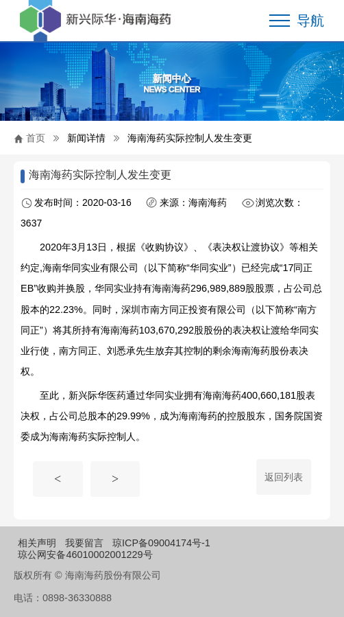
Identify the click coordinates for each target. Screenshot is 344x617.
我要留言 (84, 542)
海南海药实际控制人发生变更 (189, 137)
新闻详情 (86, 137)
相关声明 (37, 542)
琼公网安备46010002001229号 (85, 554)
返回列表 (284, 477)
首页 (35, 137)
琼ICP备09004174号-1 (161, 542)
